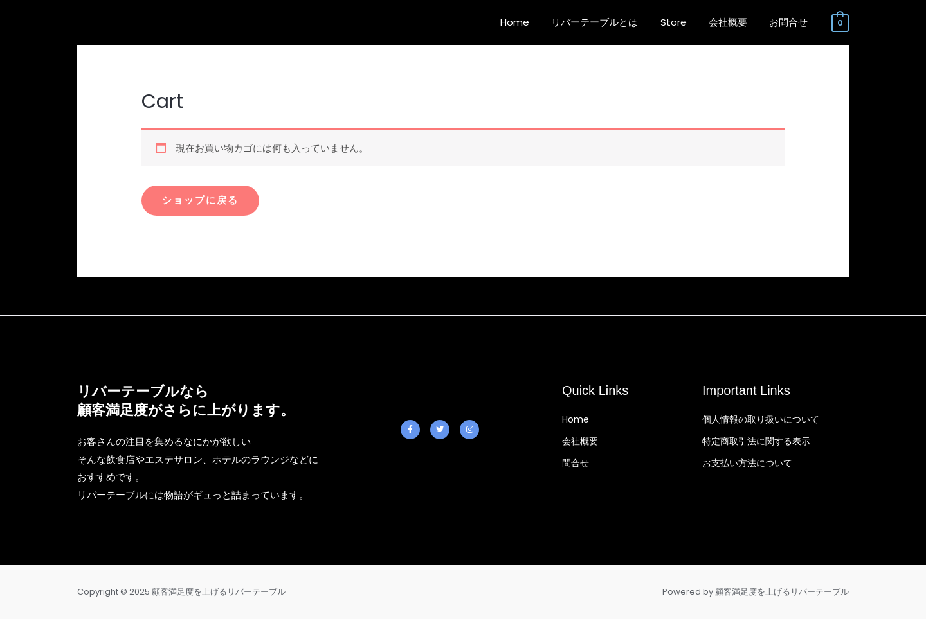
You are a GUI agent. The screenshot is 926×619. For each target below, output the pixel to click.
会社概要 (732, 22)
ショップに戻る (200, 200)
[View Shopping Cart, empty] (840, 22)
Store (680, 22)
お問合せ (789, 22)
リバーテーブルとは (604, 22)
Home (527, 22)
